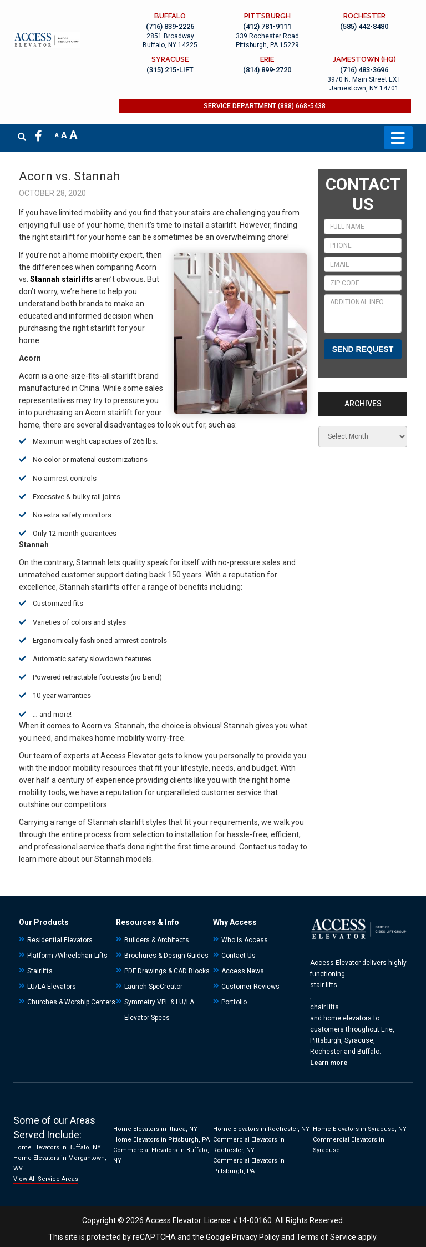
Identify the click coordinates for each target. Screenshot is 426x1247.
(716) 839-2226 (173, 26)
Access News (242, 971)
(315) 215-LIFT (173, 70)
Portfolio (234, 1002)
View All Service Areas (45, 1179)
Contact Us (238, 955)
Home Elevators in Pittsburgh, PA (161, 1139)
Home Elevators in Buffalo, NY (57, 1147)
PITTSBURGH (268, 16)
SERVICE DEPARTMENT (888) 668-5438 (266, 107)
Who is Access (244, 940)
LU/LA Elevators (51, 986)
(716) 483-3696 (365, 70)
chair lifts (324, 1007)
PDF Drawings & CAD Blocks (167, 971)
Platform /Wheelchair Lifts (67, 955)
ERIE (269, 59)
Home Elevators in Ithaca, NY (155, 1129)
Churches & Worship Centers (71, 1002)
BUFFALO (173, 16)
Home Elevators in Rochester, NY (261, 1129)
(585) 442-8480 (365, 26)
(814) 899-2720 (269, 70)
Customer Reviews (250, 986)
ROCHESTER (365, 16)
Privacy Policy (256, 1237)
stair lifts (323, 985)
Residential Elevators (60, 940)
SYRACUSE (173, 59)
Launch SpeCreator (153, 986)
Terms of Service (326, 1237)
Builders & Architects (156, 940)
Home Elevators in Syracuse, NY (360, 1129)
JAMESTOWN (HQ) (365, 59)
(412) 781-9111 (269, 26)
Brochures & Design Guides (166, 955)
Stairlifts (40, 971)
